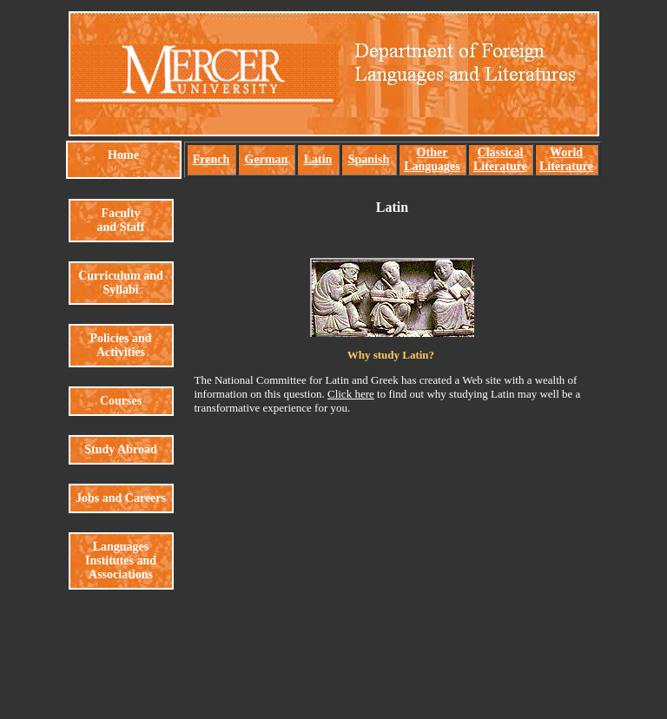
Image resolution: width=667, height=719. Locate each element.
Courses (121, 400)
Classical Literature (500, 159)
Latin (318, 159)
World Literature (566, 159)
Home (123, 155)
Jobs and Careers (121, 498)
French (211, 159)
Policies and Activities (120, 345)
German (266, 159)
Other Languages (432, 159)
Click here (350, 393)
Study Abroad (120, 449)
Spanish (368, 159)
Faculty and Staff (121, 220)
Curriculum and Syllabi (120, 282)
